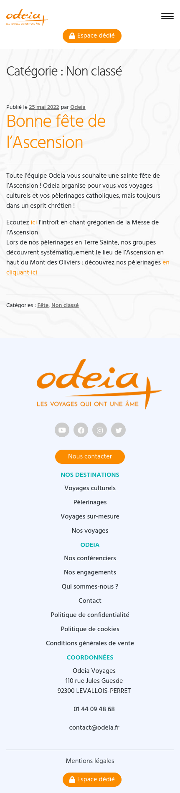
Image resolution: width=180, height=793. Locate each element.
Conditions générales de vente (90, 643)
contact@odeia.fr (94, 728)
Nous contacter (90, 456)
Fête (42, 305)
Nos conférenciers (90, 558)
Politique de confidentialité (90, 615)
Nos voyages (90, 531)
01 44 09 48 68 (94, 709)
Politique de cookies (90, 629)
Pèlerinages (90, 502)
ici (35, 222)
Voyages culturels (90, 488)
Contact (90, 601)
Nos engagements (90, 572)
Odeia (78, 107)
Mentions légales (90, 761)
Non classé (65, 305)
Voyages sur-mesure (90, 516)
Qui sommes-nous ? (90, 587)
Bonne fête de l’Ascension (56, 133)
